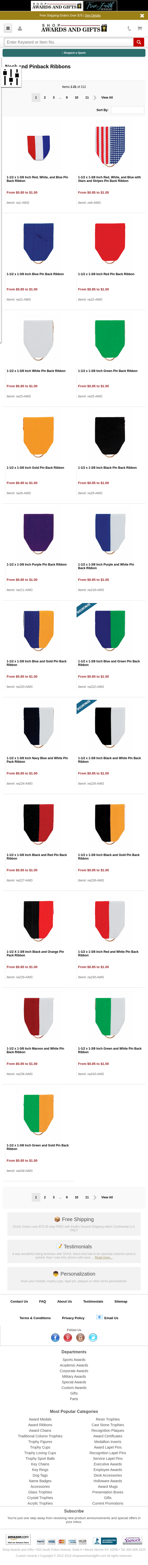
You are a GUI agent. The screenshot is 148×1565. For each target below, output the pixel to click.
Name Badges (40, 1481)
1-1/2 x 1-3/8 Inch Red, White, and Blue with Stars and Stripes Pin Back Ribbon (109, 179)
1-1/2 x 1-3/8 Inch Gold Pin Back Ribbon (35, 468)
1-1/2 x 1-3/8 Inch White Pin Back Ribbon (36, 371)
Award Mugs (108, 1486)
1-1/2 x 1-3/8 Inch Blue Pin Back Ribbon (35, 274)
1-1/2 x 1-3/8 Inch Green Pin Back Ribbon (108, 371)
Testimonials (74, 1246)
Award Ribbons (40, 1425)
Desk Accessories (108, 1475)
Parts (74, 1399)
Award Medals (40, 1419)
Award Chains (40, 1430)
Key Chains (40, 1464)
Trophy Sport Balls (40, 1458)
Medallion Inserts (107, 1442)
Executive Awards (108, 1464)
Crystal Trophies (40, 1498)
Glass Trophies (40, 1492)
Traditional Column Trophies (40, 1436)
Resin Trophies (108, 1419)
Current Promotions (107, 1503)
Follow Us (74, 1330)
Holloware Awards (108, 1481)
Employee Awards (108, 1470)
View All (107, 97)
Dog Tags (40, 1475)
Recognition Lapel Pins (108, 1453)
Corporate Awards (74, 1371)
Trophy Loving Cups (40, 1453)
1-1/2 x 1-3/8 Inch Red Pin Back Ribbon (106, 274)
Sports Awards (74, 1360)
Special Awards (74, 1382)
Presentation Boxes (107, 1492)
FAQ (42, 1301)
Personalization (74, 1274)
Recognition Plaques (107, 1430)
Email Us (107, 1317)
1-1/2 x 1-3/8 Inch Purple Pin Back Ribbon (37, 564)
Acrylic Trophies (40, 1503)
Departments (74, 1352)
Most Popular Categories (74, 1411)
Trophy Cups (40, 1447)
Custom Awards (74, 1388)
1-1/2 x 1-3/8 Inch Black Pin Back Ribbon (107, 468)
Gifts (74, 1393)
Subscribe (74, 1511)
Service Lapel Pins (108, 1458)
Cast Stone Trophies (108, 1425)
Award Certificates (107, 1436)
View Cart (139, 28)
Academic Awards (74, 1365)
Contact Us (19, 1301)
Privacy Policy (73, 1318)
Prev (95, 98)
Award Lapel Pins (108, 1447)
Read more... (104, 1257)
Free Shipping (74, 1219)
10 (76, 97)
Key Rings (40, 1470)
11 (87, 97)
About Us (64, 1301)
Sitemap (121, 1301)
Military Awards (74, 1376)
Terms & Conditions (35, 1318)
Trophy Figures (40, 1442)
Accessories (40, 1486)
